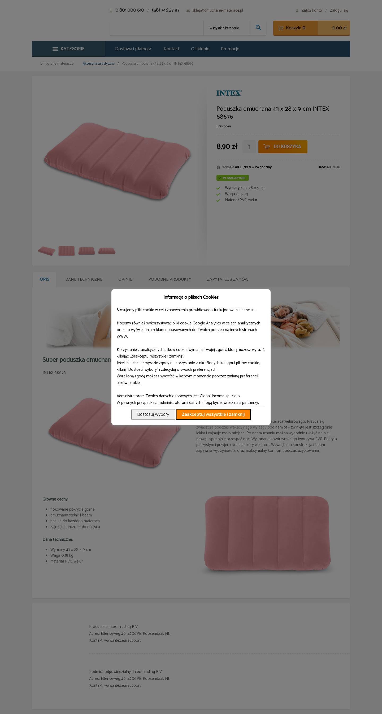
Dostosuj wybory (153, 414)
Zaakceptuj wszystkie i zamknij (213, 414)
